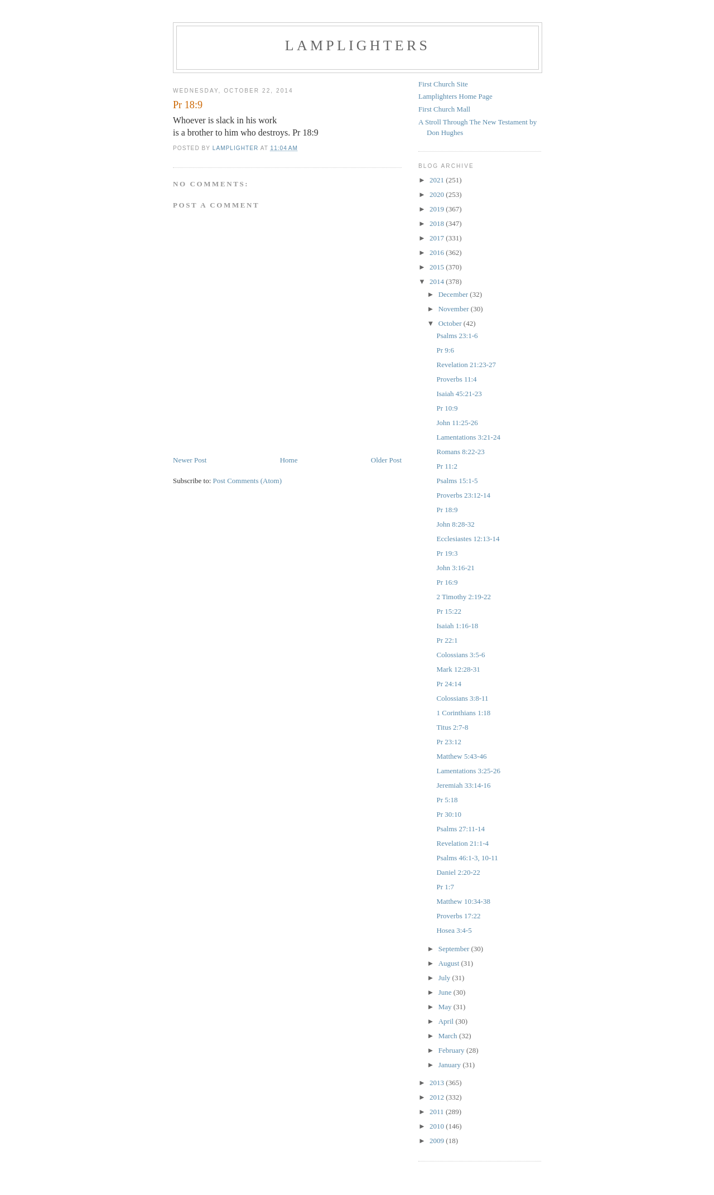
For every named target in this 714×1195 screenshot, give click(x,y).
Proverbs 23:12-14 (463, 495)
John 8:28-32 (455, 524)
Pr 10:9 (446, 408)
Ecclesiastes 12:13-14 (467, 538)
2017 (438, 238)
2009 (438, 1140)
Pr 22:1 (446, 640)
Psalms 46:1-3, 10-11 (467, 858)
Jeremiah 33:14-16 (463, 785)
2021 (438, 180)
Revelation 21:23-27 (466, 364)
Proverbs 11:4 (456, 379)
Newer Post (189, 460)
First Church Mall (444, 109)
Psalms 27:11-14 (460, 829)
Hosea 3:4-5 (453, 930)
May (446, 1007)
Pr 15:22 (448, 611)
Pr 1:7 (445, 887)
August (449, 963)
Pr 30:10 (448, 814)
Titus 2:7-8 (452, 727)
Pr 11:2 (446, 466)
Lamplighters (357, 45)
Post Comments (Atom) (247, 480)
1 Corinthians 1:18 (463, 713)
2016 (438, 252)
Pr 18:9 (446, 509)
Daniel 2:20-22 (458, 872)
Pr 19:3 (446, 553)
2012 (438, 1097)
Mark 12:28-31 (458, 669)
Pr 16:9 (446, 582)
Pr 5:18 (446, 800)
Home (289, 460)
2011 (438, 1111)
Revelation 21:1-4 (462, 843)
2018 (438, 223)
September (454, 949)
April (447, 1021)
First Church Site (443, 84)
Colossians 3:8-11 (462, 698)
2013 (438, 1082)
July (445, 978)
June (446, 992)
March (448, 1036)
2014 (438, 281)
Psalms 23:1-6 (456, 335)
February (452, 1050)
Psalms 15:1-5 (456, 480)
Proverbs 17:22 (458, 916)
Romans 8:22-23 (460, 451)
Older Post (386, 460)
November (454, 309)
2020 (438, 194)
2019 (438, 209)
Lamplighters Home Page (455, 96)
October (451, 323)
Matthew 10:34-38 (463, 901)
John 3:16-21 (455, 567)
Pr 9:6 (445, 350)
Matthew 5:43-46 (461, 756)
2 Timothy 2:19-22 (463, 596)
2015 (438, 267)
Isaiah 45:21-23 (458, 393)
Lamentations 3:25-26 (468, 771)
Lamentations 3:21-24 (468, 437)
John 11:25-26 (456, 422)
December (454, 294)
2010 (438, 1126)
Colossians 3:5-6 (460, 654)
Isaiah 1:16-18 (457, 625)
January (450, 1065)
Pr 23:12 (448, 742)
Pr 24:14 (448, 684)
